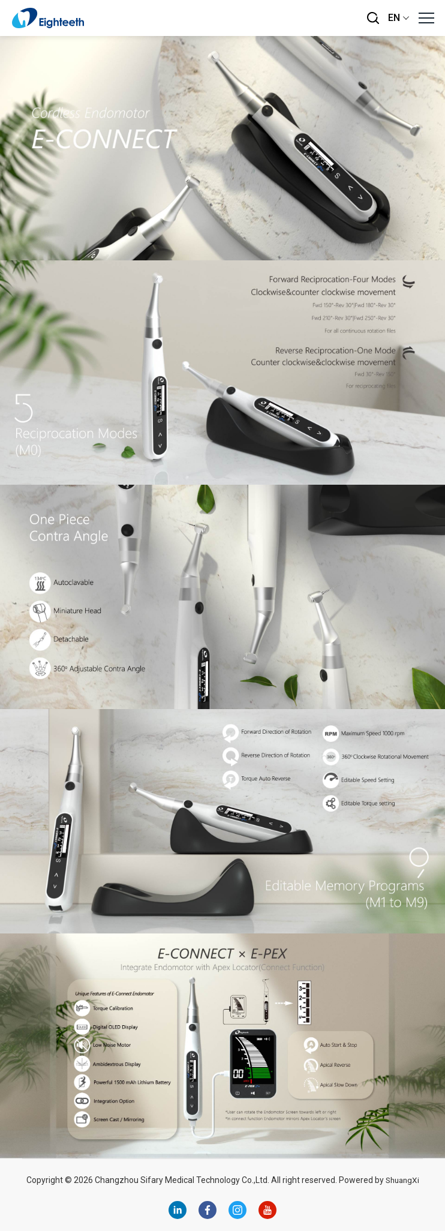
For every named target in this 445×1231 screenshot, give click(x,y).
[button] (426, 18)
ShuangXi (402, 1180)
